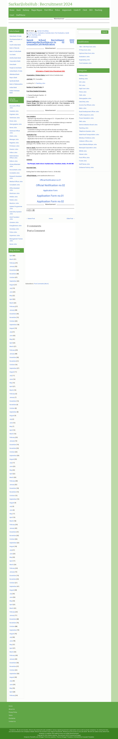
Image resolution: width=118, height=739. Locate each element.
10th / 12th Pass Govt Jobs (87, 47)
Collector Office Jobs (85, 141)
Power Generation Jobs (86, 118)
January (12, 266)
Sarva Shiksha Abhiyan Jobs (88, 144)
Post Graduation (60, 33)
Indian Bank (13, 87)
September (13, 281)
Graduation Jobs (84, 56)
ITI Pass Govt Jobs (85, 50)
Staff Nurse (20, 15)
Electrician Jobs (14, 193)
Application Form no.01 (50, 195)
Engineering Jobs (84, 60)
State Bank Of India (15, 36)
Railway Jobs (83, 75)
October (12, 277)
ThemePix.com (34, 737)
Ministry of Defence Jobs (87, 138)
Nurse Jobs (13, 127)
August (12, 285)
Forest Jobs (83, 161)
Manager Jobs (14, 139)
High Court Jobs (84, 88)
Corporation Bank (15, 61)
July (11, 288)
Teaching (98, 10)
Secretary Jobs (14, 229)
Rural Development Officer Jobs (89, 111)
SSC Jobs (82, 82)
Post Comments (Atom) (41, 283)
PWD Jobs (82, 121)
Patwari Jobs (83, 154)
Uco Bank (13, 54)
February (12, 263)
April (11, 255)
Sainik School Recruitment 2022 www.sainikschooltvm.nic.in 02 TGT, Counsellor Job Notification (50, 42)
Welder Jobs (14, 196)
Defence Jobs (32, 33)
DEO (91, 10)
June (11, 292)
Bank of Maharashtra (16, 84)
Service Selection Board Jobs (88, 124)
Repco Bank (13, 77)
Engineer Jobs (14, 114)
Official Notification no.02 (50, 185)
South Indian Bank (15, 45)
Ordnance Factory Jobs (86, 167)
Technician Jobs (15, 117)
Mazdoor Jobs (14, 203)
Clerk (85, 10)
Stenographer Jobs (16, 124)
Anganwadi (66, 10)
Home (12, 10)
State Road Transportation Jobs (89, 134)
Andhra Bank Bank (15, 58)
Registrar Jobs (14, 143)
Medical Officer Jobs (16, 181)
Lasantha (53, 737)
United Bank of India (16, 71)
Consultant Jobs (15, 185)
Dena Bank (13, 64)
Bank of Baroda (14, 48)
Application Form (50, 190)
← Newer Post (30, 218)
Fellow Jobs (13, 152)
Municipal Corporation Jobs (87, 147)
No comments (33, 37)
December (13, 270)
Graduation (41, 33)
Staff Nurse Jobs (84, 164)
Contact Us (12, 721)
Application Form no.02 (50, 201)
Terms (10, 715)
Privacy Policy (13, 712)
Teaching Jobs (36, 35)
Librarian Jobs (14, 222)
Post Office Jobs (84, 157)
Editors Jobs (14, 161)
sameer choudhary (43, 31)
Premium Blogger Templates (65, 737)
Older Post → (71, 218)
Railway (26, 10)
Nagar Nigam (36, 10)
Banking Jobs (83, 78)
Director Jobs (14, 149)
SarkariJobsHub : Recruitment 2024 (40, 4)
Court (12, 15)
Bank (19, 10)
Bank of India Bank (15, 51)
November (13, 274)
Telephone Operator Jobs (87, 131)
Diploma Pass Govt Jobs (86, 53)
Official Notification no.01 (50, 180)
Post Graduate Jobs (85, 63)
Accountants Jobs (15, 170)
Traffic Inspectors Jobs (86, 115)
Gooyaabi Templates (88, 737)
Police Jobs (13, 232)
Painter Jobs (13, 200)
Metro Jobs (82, 108)
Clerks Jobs (13, 136)
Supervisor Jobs (15, 235)
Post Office (48, 10)
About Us (12, 709)
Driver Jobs (13, 121)
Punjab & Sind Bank (16, 68)
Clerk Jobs (82, 95)
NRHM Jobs (83, 151)
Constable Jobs (14, 173)
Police (57, 10)
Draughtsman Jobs (15, 225)
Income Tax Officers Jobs (87, 105)
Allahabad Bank (14, 74)
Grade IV (77, 10)
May (11, 295)
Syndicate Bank (14, 81)
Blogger (78, 735)
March (11, 259)
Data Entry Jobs (84, 101)
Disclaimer (12, 718)
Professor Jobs (14, 146)
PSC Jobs (82, 85)
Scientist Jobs (14, 111)
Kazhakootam (49, 33)
